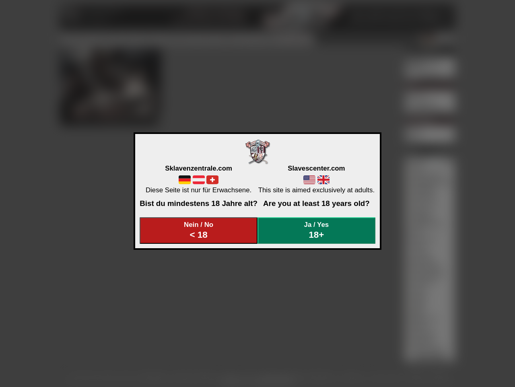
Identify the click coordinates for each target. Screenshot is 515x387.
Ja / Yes (317, 230)
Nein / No (199, 230)
